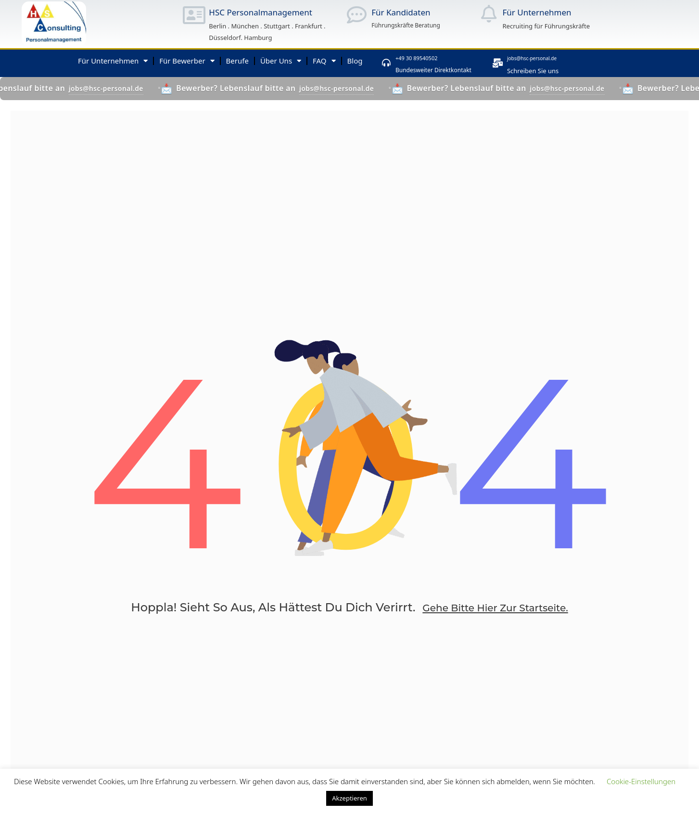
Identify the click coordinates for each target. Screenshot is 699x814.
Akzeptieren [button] (349, 798)
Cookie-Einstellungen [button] (641, 781)
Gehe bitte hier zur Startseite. (495, 621)
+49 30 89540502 (432, 57)
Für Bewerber (186, 60)
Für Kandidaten (400, 12)
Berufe (237, 60)
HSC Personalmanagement (260, 12)
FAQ (324, 60)
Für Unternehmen (537, 12)
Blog (355, 60)
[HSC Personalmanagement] (194, 15)
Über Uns (280, 60)
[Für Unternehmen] (489, 14)
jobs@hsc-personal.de (553, 57)
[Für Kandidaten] (357, 15)
